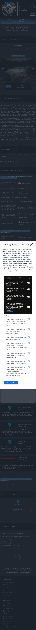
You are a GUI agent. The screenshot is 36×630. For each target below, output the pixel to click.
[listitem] (18, 278)
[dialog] (18, 315)
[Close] (32, 245)
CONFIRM (11, 382)
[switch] (28, 283)
